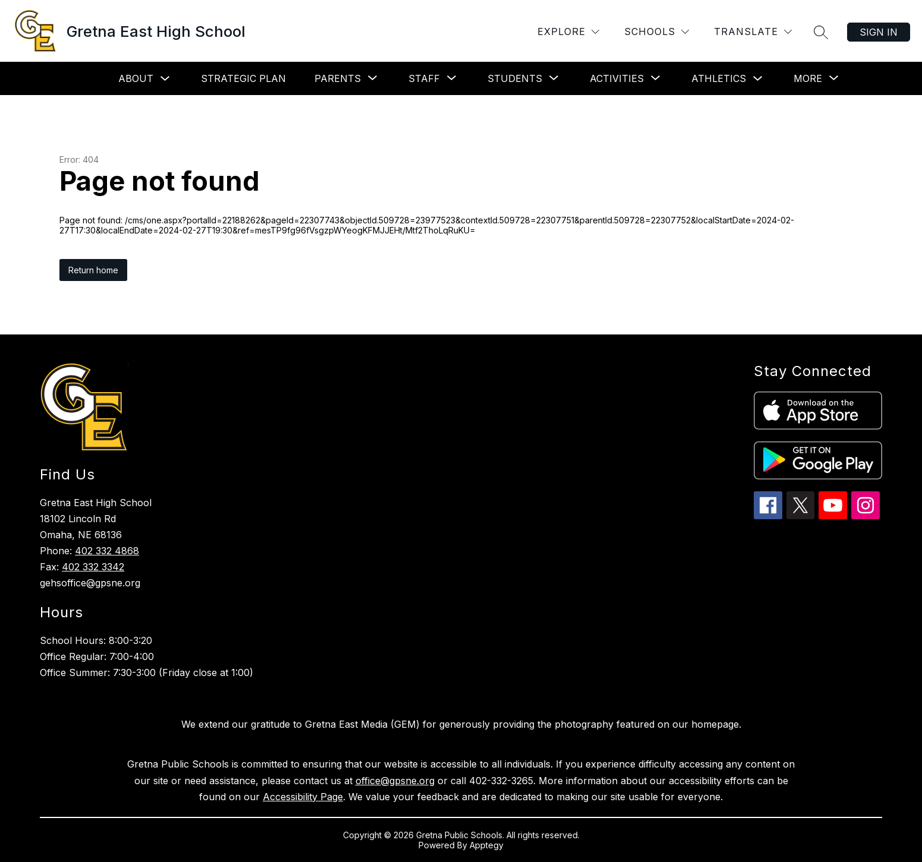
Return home (93, 270)
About (135, 78)
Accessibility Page (303, 797)
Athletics (718, 78)
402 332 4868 (107, 551)
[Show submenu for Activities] (617, 78)
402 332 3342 (93, 567)
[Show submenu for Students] (514, 78)
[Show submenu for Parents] (337, 78)
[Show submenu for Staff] (424, 78)
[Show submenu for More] (808, 78)
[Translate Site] (753, 31)
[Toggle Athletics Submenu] (758, 79)
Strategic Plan (243, 78)
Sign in (879, 32)
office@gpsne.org (395, 781)
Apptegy (487, 845)
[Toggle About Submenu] (165, 79)
